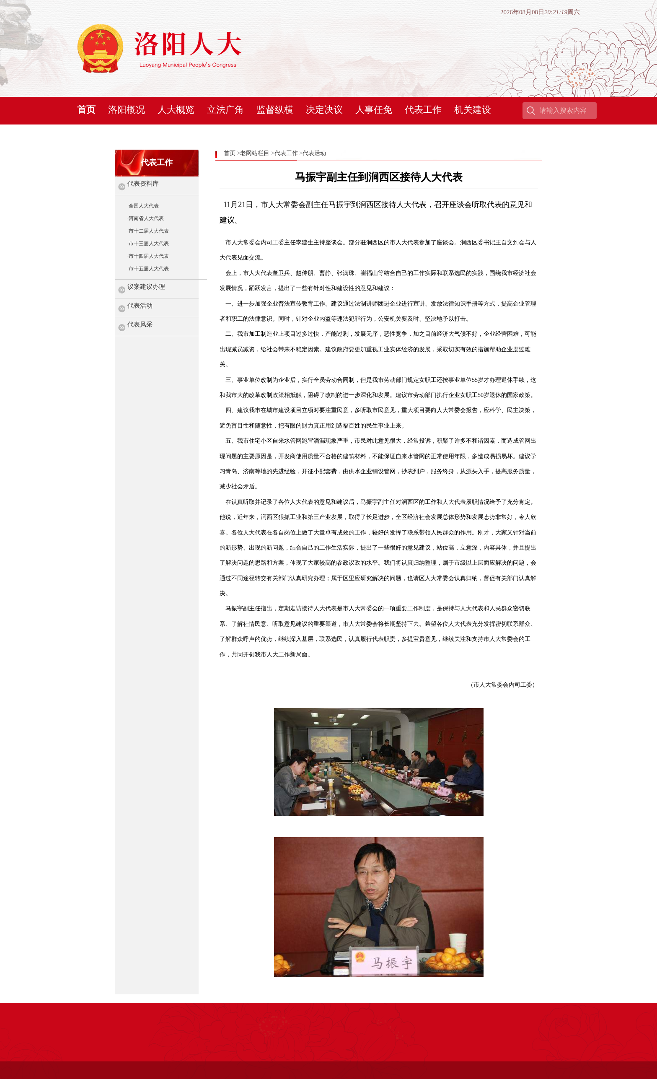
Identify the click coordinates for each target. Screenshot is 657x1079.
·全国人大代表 (143, 206)
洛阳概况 (126, 109)
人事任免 (373, 109)
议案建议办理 (146, 286)
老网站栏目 (254, 153)
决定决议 (324, 109)
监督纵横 (274, 109)
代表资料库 (143, 183)
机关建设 (472, 109)
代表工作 (423, 109)
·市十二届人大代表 (148, 231)
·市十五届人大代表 (148, 269)
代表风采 (140, 324)
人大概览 (176, 109)
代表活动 (140, 305)
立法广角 (225, 109)
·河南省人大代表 (145, 218)
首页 (86, 109)
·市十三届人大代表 (148, 243)
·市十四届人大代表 (148, 256)
